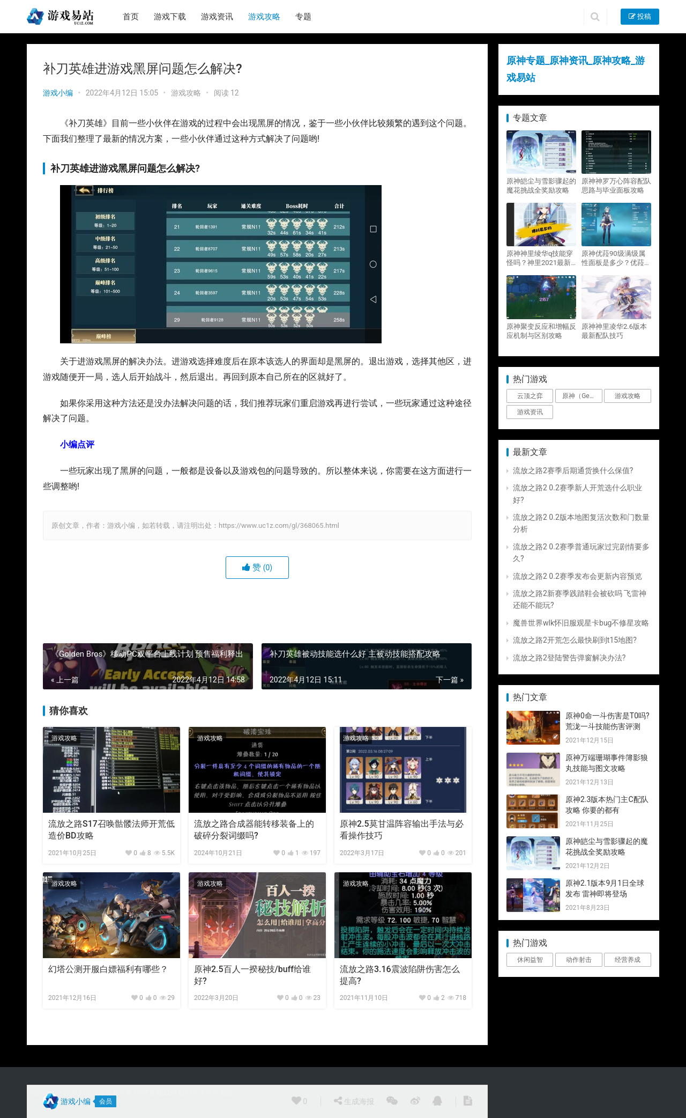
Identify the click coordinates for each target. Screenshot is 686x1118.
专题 (303, 16)
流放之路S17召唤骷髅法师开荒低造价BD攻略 (111, 830)
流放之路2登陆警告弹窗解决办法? (569, 657)
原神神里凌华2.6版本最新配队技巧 (614, 331)
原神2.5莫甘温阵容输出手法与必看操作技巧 (402, 830)
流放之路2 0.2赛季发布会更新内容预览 (577, 576)
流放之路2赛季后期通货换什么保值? (573, 470)
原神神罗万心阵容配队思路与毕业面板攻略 (616, 185)
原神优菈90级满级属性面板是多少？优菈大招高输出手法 (616, 258)
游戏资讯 (217, 16)
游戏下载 (170, 16)
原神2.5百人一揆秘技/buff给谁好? (252, 975)
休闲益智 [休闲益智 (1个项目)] (530, 959)
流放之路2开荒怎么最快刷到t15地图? (575, 640)
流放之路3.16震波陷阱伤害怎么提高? (400, 975)
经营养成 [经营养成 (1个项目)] (627, 959)
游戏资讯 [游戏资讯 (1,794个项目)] (530, 412)
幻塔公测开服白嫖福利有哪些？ (108, 969)
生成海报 (354, 1101)
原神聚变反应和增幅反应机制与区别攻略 (541, 331)
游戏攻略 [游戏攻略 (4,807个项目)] (627, 396)
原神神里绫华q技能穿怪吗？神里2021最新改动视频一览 (539, 258)
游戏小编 (58, 93)
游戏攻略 (264, 16)
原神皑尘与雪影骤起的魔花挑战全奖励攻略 (541, 185)
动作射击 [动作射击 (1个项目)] (579, 959)
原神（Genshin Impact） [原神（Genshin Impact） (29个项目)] (582, 396)
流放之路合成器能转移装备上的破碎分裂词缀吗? (254, 830)
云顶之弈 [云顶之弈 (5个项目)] (530, 396)
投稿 (640, 16)
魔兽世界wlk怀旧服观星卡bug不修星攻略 (581, 623)
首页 (131, 16)
